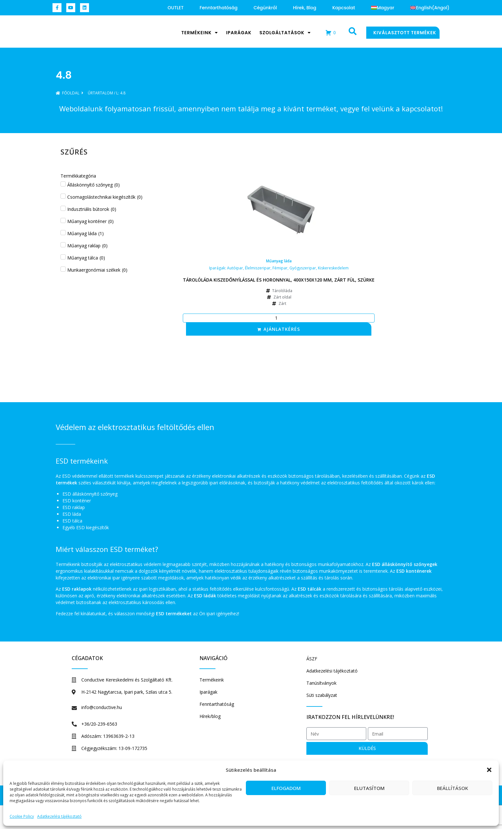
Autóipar (235, 268)
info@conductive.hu (101, 707)
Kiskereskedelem (333, 268)
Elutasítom (369, 788)
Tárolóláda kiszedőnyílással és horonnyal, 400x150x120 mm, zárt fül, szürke (279, 280)
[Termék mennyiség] (279, 318)
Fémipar (279, 268)
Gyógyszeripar (302, 268)
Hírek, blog (304, 7)
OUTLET (176, 7)
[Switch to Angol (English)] (429, 8)
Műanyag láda (279, 261)
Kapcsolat (343, 7)
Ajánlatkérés (281, 329)
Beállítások (452, 788)
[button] (489, 766)
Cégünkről (265, 7)
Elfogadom (286, 788)
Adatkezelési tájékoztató (59, 816)
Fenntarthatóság (219, 7)
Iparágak (238, 32)
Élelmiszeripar (258, 268)
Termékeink (199, 32)
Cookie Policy (22, 816)
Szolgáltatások (285, 32)
